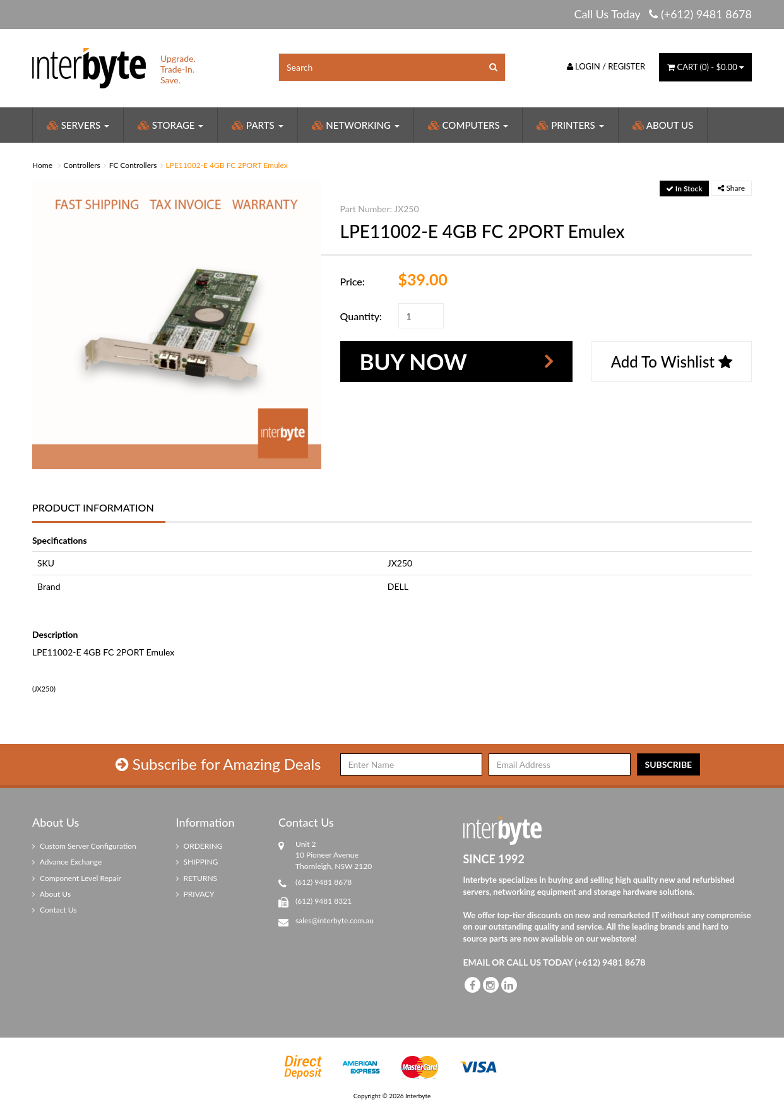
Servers (78, 125)
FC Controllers (133, 165)
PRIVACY (195, 894)
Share (731, 188)
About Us (663, 125)
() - (705, 67)
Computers (468, 125)
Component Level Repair (76, 878)
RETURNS (197, 878)
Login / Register (606, 66)
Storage (170, 125)
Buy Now (413, 361)
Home (42, 165)
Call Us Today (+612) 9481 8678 (663, 14)
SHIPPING (197, 861)
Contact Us (54, 909)
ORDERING (199, 846)
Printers (570, 125)
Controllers (82, 165)
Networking (356, 125)
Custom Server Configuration (84, 846)
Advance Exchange (67, 861)
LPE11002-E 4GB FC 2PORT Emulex (227, 165)
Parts (257, 125)
